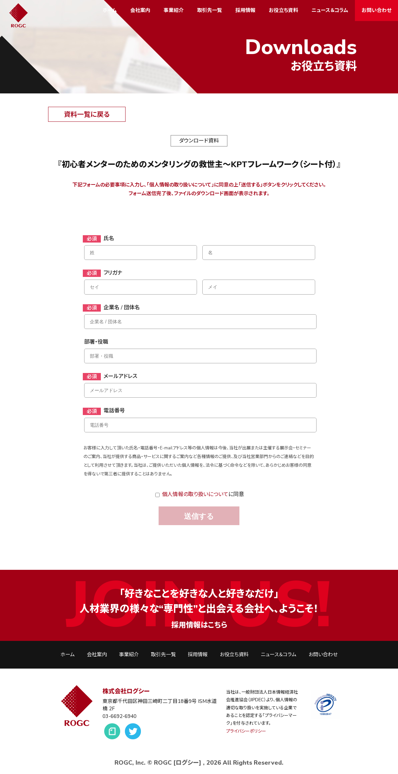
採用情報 (245, 10)
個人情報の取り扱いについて (195, 494)
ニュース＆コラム (330, 10)
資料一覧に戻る (87, 114)
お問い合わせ (376, 10)
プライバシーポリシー (246, 731)
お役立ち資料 (283, 10)
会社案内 (140, 10)
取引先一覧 (209, 10)
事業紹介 (174, 10)
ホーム (110, 10)
